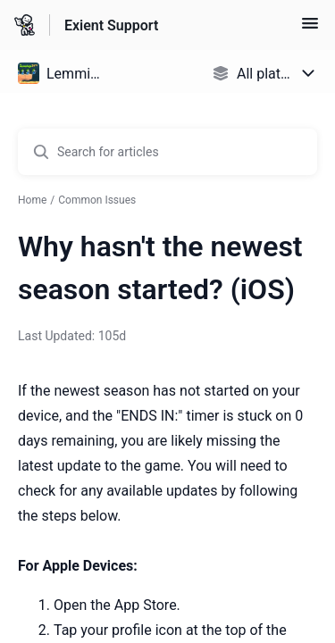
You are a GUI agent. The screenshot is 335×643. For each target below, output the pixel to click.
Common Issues (97, 200)
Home (32, 200)
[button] (310, 29)
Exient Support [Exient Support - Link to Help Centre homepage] (111, 25)
